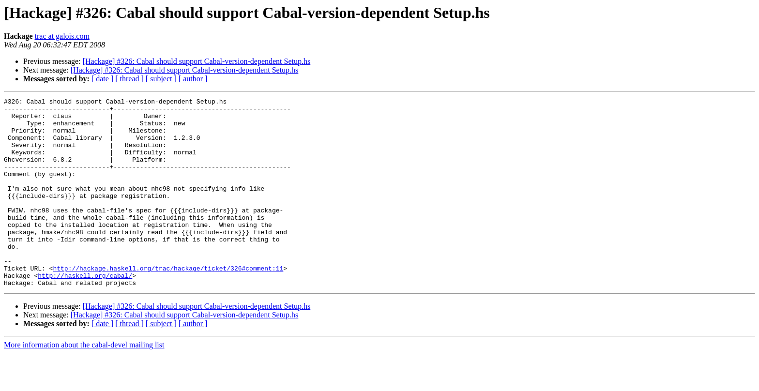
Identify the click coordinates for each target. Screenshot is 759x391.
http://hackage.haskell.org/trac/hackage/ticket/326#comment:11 (168, 303)
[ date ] (102, 79)
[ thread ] (129, 79)
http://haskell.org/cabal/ (85, 311)
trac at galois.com (62, 36)
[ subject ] (161, 79)
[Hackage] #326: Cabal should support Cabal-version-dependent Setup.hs (197, 61)
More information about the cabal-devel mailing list (84, 382)
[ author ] (193, 79)
